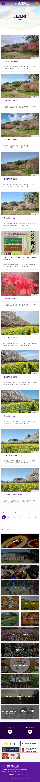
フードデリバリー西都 (20, 665)
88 (36, 517)
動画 (20, 681)
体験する (10, 618)
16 (29, 517)
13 (14, 517)
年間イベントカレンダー (30, 603)
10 (36, 512)
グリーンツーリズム (20, 572)
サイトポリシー (27, 775)
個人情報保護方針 (14, 775)
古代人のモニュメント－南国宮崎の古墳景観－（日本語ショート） (18, 712)
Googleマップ (27, 769)
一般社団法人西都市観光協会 (20, 3)
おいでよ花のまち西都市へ (20, 634)
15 (24, 517)
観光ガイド (20, 650)
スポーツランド (19, 587)
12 (9, 517)
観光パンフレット (30, 618)
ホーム (2, 529)
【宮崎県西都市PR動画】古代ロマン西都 (19, 696)
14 (19, 517)
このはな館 (20, 556)
